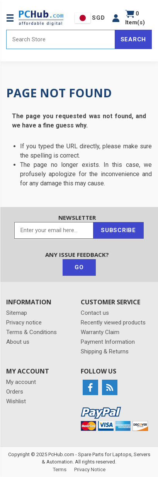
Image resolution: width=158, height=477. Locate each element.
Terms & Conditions (31, 332)
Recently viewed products (113, 322)
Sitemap (16, 312)
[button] (115, 18)
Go (79, 267)
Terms (59, 469)
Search (133, 39)
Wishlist (16, 401)
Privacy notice (24, 322)
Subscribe (118, 230)
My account (21, 382)
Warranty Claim (100, 332)
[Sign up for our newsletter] (53, 230)
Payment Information (108, 341)
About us (17, 341)
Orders (14, 391)
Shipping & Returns (105, 351)
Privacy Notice (89, 469)
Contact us (95, 312)
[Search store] (60, 39)
